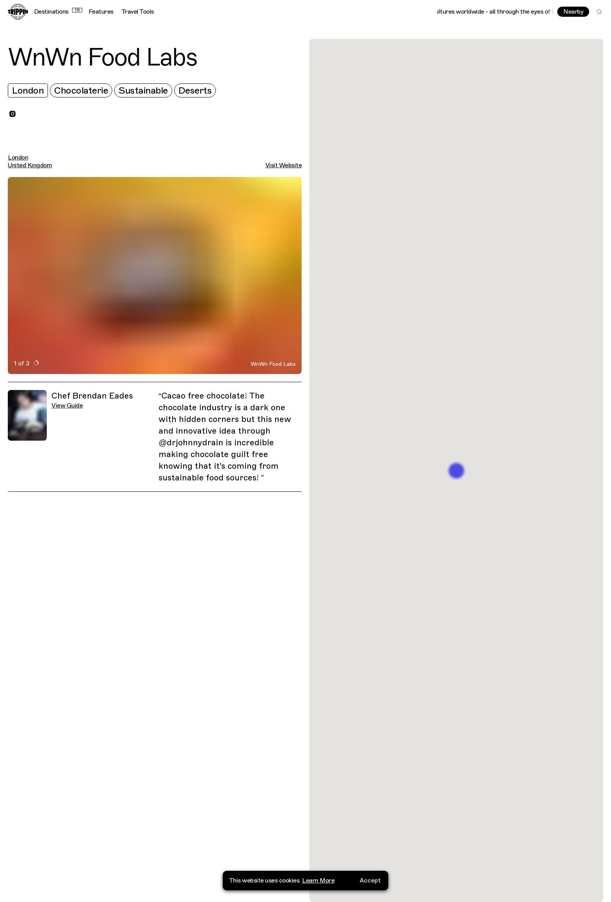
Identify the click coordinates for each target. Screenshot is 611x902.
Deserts (195, 90)
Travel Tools (137, 12)
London (28, 90)
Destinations (58, 12)
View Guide (67, 405)
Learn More (318, 880)
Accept (370, 880)
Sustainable (143, 90)
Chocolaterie (81, 90)
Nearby (573, 12)
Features (100, 12)
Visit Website (283, 165)
